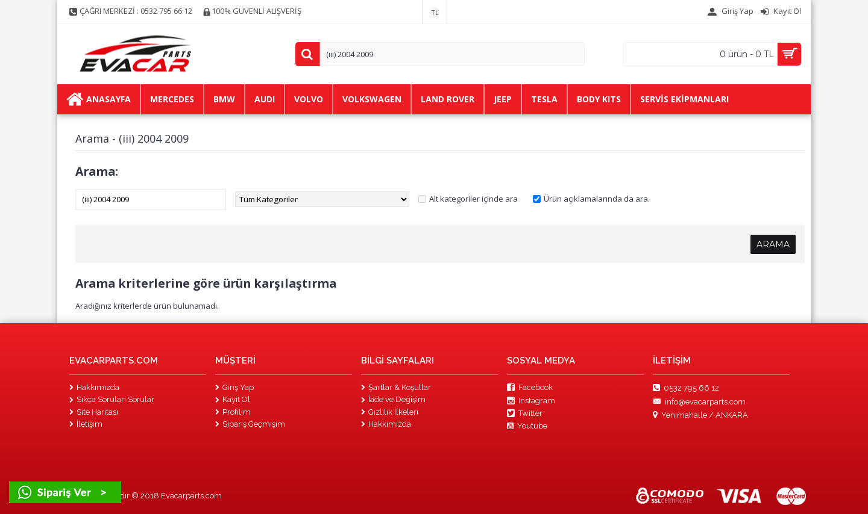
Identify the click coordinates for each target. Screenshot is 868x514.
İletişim (85, 424)
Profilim (233, 411)
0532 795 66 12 (686, 388)
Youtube (527, 426)
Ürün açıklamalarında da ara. (597, 198)
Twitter (524, 413)
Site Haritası (93, 411)
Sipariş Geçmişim (250, 424)
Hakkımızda (94, 387)
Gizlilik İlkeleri (389, 411)
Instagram (531, 401)
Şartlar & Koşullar (396, 387)
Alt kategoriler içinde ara (473, 198)
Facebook (530, 387)
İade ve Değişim (393, 399)
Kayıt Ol (232, 399)
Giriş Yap (234, 387)
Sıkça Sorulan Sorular (111, 399)
